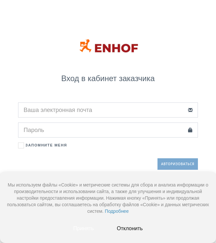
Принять (83, 228)
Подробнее (117, 211)
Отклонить (130, 228)
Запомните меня (42, 145)
